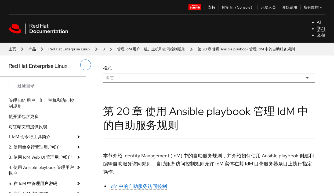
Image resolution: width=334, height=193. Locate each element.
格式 (107, 68)
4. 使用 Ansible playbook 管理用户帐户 (41, 170)
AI (319, 22)
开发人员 (268, 7)
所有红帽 (314, 7)
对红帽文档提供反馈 (28, 126)
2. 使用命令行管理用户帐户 (35, 147)
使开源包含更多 (24, 116)
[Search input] (43, 86)
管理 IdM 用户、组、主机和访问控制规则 (151, 49)
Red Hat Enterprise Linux (69, 49)
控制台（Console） (238, 7)
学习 (321, 28)
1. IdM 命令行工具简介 (29, 137)
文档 (321, 35)
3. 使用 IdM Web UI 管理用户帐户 (40, 157)
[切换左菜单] (85, 65)
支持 (211, 7)
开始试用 (289, 7)
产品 (32, 49)
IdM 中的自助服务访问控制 (138, 186)
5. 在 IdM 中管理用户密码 (33, 183)
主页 (12, 49)
